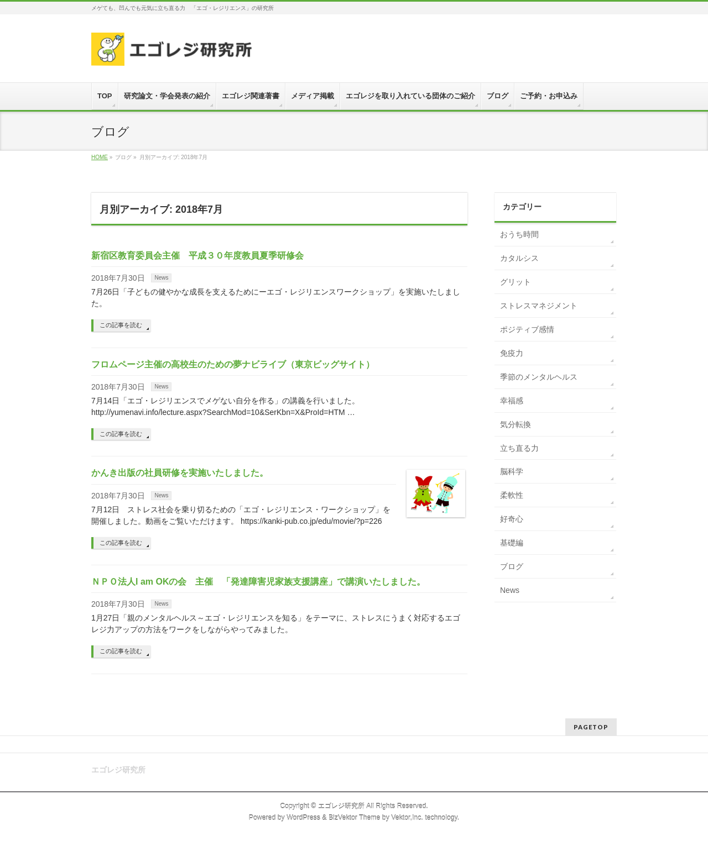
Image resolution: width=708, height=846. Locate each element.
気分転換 (515, 424)
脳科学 (511, 471)
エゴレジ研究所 (341, 806)
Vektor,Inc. (407, 818)
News (161, 278)
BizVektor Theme (355, 818)
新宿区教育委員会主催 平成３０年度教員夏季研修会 (197, 255)
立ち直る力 (519, 448)
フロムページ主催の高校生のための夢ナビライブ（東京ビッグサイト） (232, 364)
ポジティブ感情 (527, 329)
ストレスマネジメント (538, 305)
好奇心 (511, 518)
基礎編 (511, 542)
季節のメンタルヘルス (538, 376)
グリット (515, 281)
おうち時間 (519, 234)
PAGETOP (591, 727)
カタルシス (519, 258)
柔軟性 (511, 495)
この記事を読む (121, 325)
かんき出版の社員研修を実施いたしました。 (179, 472)
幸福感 (511, 400)
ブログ (511, 566)
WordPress (303, 818)
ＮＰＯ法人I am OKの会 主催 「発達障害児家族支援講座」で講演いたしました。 (258, 581)
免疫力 (511, 353)
